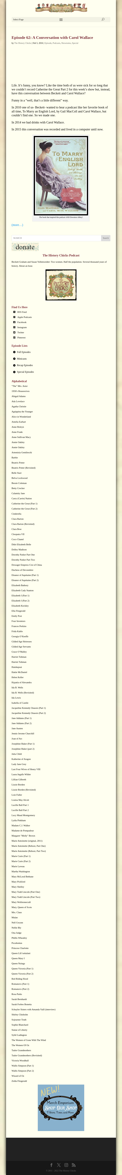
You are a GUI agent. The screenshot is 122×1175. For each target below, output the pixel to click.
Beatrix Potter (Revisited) (23, 468)
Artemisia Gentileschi (22, 452)
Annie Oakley (18, 442)
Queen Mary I (18, 958)
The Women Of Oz (20, 1045)
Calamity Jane (18, 493)
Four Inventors (18, 621)
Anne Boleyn (18, 427)
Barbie (15, 457)
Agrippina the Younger (22, 411)
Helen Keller (18, 677)
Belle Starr (17, 473)
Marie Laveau (18, 866)
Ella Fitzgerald (18, 611)
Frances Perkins (19, 626)
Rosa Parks (17, 994)
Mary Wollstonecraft (21, 902)
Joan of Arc (17, 738)
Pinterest (21, 337)
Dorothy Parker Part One (23, 554)
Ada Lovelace (18, 401)
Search (106, 238)
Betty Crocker (18, 488)
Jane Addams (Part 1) (22, 718)
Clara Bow (17, 529)
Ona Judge (17, 933)
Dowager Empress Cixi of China (27, 565)
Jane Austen (17, 728)
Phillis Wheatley (19, 938)
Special (75, 43)
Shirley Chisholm (20, 1014)
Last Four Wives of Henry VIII (26, 769)
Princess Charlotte (20, 948)
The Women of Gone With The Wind (29, 1040)
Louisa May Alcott (20, 800)
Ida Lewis (16, 698)
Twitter (20, 332)
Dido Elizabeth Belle (21, 544)
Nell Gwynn (17, 922)
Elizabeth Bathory (20, 585)
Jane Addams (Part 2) (22, 723)
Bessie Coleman (19, 483)
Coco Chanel (18, 539)
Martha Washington (21, 871)
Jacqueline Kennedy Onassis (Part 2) (29, 713)
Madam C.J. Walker (21, 825)
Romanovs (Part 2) (20, 989)
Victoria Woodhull (20, 1060)
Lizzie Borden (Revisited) (24, 789)
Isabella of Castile (20, 703)
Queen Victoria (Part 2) (22, 973)
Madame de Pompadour (23, 830)
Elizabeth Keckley (20, 606)
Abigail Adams (19, 396)
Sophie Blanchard (20, 1025)
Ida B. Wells (17, 687)
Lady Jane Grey (19, 764)
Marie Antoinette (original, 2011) (27, 841)
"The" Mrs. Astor (20, 386)
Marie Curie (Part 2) (21, 861)
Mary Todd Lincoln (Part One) (26, 892)
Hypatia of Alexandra (22, 682)
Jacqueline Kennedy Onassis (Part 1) (29, 708)
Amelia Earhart (19, 422)
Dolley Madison (19, 549)
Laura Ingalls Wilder (21, 774)
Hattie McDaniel (19, 672)
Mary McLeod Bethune (22, 876)
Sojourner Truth (19, 1019)
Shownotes (66, 43)
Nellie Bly (16, 927)
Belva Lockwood (20, 478)
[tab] (61, 352)
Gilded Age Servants (21, 646)
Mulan (15, 917)
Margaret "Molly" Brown (23, 835)
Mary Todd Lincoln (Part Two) (26, 897)
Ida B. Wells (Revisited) (23, 692)
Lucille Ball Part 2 (20, 810)
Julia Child (17, 754)
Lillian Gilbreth (19, 779)
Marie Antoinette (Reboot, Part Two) (29, 851)
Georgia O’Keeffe (20, 636)
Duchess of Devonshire (22, 570)
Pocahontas (17, 943)
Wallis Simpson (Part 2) (23, 1071)
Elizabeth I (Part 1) (20, 595)
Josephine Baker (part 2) (23, 749)
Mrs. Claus (17, 912)
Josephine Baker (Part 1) (23, 744)
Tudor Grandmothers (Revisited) (27, 1055)
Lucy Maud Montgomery (23, 815)
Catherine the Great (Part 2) (24, 508)
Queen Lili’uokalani (21, 953)
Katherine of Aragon (21, 759)
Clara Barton (18, 519)
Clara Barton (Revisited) (23, 524)
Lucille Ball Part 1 (20, 805)
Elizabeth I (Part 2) (20, 600)
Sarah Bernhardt (19, 999)
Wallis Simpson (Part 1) (23, 1065)
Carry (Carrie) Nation (22, 498)
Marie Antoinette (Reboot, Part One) (29, 846)
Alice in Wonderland (21, 416)
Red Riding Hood (20, 979)
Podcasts (56, 43)
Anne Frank (17, 432)
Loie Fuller (17, 795)
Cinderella (16, 514)
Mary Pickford (18, 881)
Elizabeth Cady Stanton (23, 590)
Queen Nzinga (18, 963)
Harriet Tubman (19, 657)
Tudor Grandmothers (21, 1050)
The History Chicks (22, 43)
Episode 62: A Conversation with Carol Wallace (52, 37)
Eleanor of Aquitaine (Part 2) (25, 580)
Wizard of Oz (18, 1076)
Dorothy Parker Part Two (23, 560)
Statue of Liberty (19, 1030)
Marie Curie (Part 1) (21, 856)
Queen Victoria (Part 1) (22, 968)
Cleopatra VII (18, 534)
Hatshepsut (17, 667)
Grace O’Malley (19, 652)
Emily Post (17, 616)
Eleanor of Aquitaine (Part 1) (25, 575)
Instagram (22, 327)
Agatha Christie (19, 406)
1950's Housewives (21, 391)
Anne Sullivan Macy (21, 437)
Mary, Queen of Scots (22, 907)
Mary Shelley (18, 887)
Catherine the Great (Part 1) (24, 503)
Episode (48, 43)
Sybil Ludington (19, 1035)
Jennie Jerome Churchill (23, 733)
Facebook (21, 322)
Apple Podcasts (24, 317)
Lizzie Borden (18, 784)
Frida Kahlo (17, 631)
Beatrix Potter (18, 462)
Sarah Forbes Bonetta (22, 1004)
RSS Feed (22, 312)
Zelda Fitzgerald (19, 1081)
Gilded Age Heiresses (22, 641)
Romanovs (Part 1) (20, 984)
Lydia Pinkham (19, 820)
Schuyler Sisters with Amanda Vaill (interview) (33, 1009)
